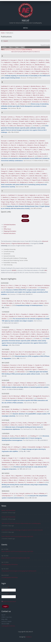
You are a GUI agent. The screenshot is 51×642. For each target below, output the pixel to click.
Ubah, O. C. (5, 314)
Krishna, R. (18, 303)
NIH (46, 270)
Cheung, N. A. (32, 423)
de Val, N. (47, 67)
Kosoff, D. (34, 316)
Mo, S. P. (21, 352)
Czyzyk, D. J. (38, 365)
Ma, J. (3, 409)
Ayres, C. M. (8, 409)
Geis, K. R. (4, 287)
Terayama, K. (6, 365)
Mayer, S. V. (12, 88)
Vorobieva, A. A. (31, 482)
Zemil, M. (22, 65)
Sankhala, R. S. (5, 60)
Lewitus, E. (44, 169)
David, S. (18, 173)
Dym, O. (10, 385)
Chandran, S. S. (27, 409)
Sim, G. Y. (10, 447)
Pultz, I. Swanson (32, 462)
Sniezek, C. (25, 460)
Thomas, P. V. (12, 97)
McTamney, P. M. (44, 71)
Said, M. (7, 476)
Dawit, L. (11, 171)
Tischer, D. (26, 301)
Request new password (8, 601)
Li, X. (41, 480)
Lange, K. (16, 383)
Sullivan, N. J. (4, 102)
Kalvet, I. (41, 303)
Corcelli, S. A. (24, 411)
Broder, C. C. (11, 69)
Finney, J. (18, 287)
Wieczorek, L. (38, 69)
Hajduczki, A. (8, 62)
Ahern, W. (20, 301)
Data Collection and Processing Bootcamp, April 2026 (17, 536)
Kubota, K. (5, 372)
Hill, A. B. (25, 385)
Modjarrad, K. (36, 73)
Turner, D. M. (5, 398)
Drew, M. (11, 354)
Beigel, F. (32, 464)
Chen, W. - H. (21, 60)
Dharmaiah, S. (6, 352)
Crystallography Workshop (9, 564)
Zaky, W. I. (41, 143)
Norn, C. (16, 480)
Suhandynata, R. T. (7, 496)
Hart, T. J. (34, 93)
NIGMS (14, 270)
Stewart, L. (5, 464)
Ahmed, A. (30, 145)
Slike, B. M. (36, 95)
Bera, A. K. (44, 301)
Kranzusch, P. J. (32, 385)
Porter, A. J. (21, 316)
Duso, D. (3, 178)
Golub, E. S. (40, 171)
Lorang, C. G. (42, 91)
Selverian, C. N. (5, 149)
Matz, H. (32, 169)
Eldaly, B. (8, 411)
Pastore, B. (46, 447)
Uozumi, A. (19, 367)
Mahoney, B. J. (6, 423)
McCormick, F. (34, 287)
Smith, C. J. (42, 149)
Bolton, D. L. (33, 97)
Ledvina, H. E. (29, 493)
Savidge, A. (39, 447)
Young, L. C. (25, 285)
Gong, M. (22, 493)
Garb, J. (35, 383)
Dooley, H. (32, 182)
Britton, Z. (22, 71)
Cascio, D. (21, 425)
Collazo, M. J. (14, 425)
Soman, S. (6, 65)
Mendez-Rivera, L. (40, 65)
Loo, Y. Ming (34, 71)
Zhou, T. (10, 123)
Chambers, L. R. (6, 493)
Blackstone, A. (33, 460)
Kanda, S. (33, 367)
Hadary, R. (30, 383)
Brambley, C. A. (17, 409)
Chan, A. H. (42, 352)
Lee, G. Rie (35, 476)
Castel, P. (39, 354)
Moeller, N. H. (13, 316)
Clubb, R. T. (46, 425)
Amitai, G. (4, 385)
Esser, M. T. (4, 73)
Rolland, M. (46, 69)
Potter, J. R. (18, 285)
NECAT (25, 20)
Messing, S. (5, 354)
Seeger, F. (11, 458)
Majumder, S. (20, 476)
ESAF (4, 227)
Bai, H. (28, 60)
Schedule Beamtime (9, 224)
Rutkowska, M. (34, 147)
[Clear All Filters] (27, 49)
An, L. (3, 476)
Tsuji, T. (13, 369)
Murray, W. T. (16, 411)
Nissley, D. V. (25, 287)
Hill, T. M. (38, 169)
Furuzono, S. (14, 365)
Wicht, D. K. (24, 436)
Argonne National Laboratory (20, 243)
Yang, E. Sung (5, 202)
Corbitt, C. (16, 65)
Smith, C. (40, 67)
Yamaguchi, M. (6, 369)
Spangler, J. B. (25, 464)
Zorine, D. (29, 480)
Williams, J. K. (21, 95)
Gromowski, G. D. (28, 69)
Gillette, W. (24, 396)
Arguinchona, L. (16, 460)
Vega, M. (17, 354)
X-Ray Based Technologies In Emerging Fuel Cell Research (18, 571)
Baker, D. (9, 305)
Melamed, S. (42, 383)
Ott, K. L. (18, 314)
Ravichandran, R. (7, 462)
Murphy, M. (23, 462)
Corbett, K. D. (20, 496)
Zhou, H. (36, 493)
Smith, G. (27, 121)
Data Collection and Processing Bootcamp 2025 (15, 558)
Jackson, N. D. (34, 143)
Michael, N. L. (20, 73)
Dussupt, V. (13, 60)
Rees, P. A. (12, 93)
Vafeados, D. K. (12, 482)
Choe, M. (22, 62)
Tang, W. (4, 449)
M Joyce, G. (46, 73)
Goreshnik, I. (28, 476)
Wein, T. (4, 383)
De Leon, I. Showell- (18, 121)
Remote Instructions (9, 233)
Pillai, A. (11, 480)
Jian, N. (28, 91)
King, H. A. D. (34, 91)
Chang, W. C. (16, 62)
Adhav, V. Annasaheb (28, 447)
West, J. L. (38, 314)
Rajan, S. (28, 71)
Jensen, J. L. (42, 60)
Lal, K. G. (22, 67)
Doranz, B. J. (30, 152)
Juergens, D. (42, 476)
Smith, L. (42, 95)
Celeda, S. (32, 314)
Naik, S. (18, 464)
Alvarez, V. (5, 480)
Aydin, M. (23, 458)
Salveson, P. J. (22, 482)
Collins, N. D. (19, 102)
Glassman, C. (7, 460)
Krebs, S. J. (28, 73)
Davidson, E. (40, 97)
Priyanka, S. (24, 314)
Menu (25, 28)
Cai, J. (17, 493)
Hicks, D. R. (36, 480)
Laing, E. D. (4, 69)
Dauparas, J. (5, 478)
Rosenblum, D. (36, 458)
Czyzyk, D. (5, 396)
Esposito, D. (32, 354)
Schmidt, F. (28, 93)
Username (5, 587)
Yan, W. (25, 365)
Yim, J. (23, 303)
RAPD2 (25, 216)
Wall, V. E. (32, 285)
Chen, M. (18, 202)
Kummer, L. (10, 178)
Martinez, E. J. (34, 60)
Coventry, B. (23, 478)
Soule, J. (25, 423)
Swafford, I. (42, 62)
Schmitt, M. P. (36, 425)
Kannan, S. (29, 95)
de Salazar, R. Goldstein (42, 285)
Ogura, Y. (35, 369)
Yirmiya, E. (23, 383)
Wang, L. (29, 202)
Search (5, 41)
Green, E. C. (34, 67)
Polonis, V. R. (12, 73)
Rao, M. (32, 119)
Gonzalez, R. (5, 436)
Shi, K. (7, 316)
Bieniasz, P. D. (18, 99)
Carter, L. (40, 460)
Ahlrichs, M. (16, 462)
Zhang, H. (4, 447)
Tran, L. (13, 476)
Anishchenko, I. (14, 478)
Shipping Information (9, 231)
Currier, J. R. (19, 69)
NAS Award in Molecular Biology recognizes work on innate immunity (22, 530)
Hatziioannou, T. (8, 99)
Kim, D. (4, 301)
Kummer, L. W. (5, 95)
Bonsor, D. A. (5, 285)
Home (3, 33)
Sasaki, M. (13, 367)
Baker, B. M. (5, 414)
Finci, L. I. (11, 285)
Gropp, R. (45, 464)
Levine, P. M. (43, 478)
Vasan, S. (12, 102)
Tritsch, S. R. (6, 145)
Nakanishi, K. (14, 449)
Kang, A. (32, 301)
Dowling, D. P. (35, 436)
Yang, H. (28, 458)
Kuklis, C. (38, 173)
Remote (25, 220)
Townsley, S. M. (5, 67)
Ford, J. (20, 423)
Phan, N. (17, 436)
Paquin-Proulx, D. (6, 71)
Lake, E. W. (12, 314)
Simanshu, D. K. (6, 356)
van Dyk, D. (15, 71)
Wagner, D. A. (27, 88)
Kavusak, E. (6, 199)
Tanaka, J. (11, 372)
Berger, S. (5, 458)
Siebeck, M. (38, 464)
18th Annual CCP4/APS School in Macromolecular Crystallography (21, 523)
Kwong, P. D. (16, 123)
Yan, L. (28, 62)
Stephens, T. (11, 287)
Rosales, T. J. (36, 409)
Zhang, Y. (12, 202)
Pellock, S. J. (29, 303)
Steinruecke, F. (17, 385)
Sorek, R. (43, 385)
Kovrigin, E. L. (32, 411)
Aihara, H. (28, 316)
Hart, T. (46, 176)
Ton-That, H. (28, 425)
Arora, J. (37, 119)
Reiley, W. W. (38, 99)
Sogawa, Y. (40, 367)
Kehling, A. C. (18, 447)
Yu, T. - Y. (17, 458)
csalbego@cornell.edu (8, 626)
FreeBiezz (29, 637)
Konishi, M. (26, 367)
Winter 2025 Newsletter (8, 510)
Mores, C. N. (37, 152)
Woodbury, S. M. (11, 301)
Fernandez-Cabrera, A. (31, 352)
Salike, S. (11, 303)
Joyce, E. (37, 301)
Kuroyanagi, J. (20, 369)
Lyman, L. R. (14, 423)
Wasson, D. (39, 121)
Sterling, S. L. (34, 62)
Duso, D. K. (41, 93)
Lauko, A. (36, 303)
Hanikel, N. (5, 303)
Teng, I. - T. (4, 123)
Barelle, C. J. (5, 319)
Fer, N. (20, 365)
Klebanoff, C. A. (41, 411)
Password (5, 594)
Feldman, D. (22, 480)
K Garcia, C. (12, 464)
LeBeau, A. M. (42, 316)
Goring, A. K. (40, 423)
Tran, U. (28, 67)
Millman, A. (10, 383)
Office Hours (7, 229)
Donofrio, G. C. (15, 67)
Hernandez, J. (16, 119)
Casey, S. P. (13, 95)
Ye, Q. (13, 493)
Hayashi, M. (28, 369)
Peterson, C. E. (30, 65)
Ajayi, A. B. (33, 171)
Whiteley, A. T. (43, 493)
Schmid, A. (46, 121)
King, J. (11, 65)
